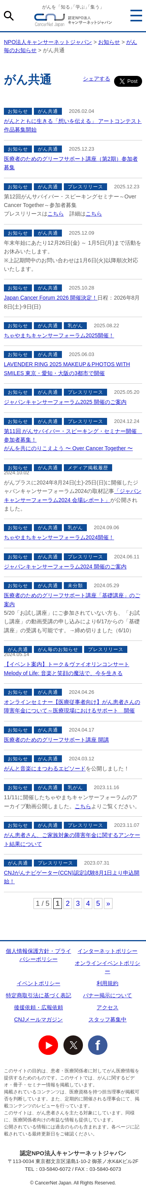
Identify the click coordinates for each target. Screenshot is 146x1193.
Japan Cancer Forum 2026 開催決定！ (50, 298)
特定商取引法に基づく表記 (38, 995)
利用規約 (107, 983)
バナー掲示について (107, 995)
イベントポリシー (38, 983)
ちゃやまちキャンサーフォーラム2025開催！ (59, 335)
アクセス (107, 1007)
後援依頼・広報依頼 (38, 1007)
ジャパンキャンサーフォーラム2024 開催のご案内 (65, 566)
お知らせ (109, 42)
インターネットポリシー (107, 951)
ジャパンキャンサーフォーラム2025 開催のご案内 (65, 402)
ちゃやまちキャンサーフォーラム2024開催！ (59, 537)
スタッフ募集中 (107, 1019)
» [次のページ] (108, 903)
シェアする (96, 78)
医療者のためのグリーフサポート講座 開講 (56, 740)
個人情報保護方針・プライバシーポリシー (38, 955)
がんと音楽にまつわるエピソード (45, 768)
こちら (55, 214)
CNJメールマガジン (38, 1019)
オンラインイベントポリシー (107, 967)
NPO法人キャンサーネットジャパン (73, 21)
